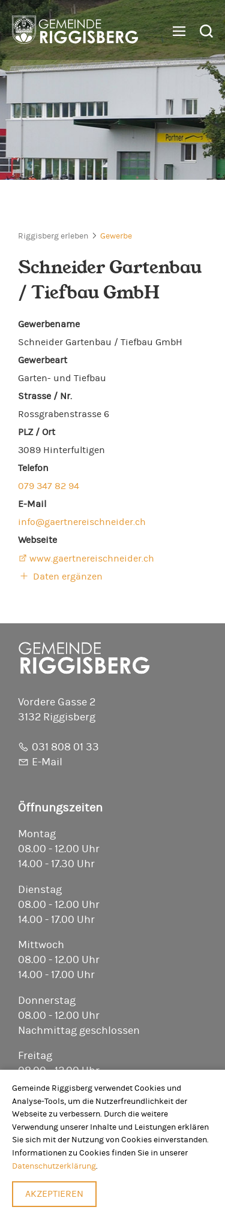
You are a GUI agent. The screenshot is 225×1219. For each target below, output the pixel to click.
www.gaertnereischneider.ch (91, 558)
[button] (174, 31)
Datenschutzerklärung (54, 1166)
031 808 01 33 (65, 747)
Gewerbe (116, 236)
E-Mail (47, 762)
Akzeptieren (54, 1193)
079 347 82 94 (48, 486)
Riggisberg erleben (53, 236)
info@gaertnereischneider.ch (82, 522)
